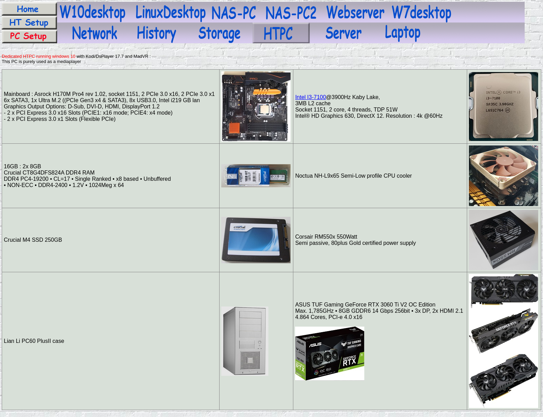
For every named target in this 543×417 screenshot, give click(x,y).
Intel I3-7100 (310, 97)
